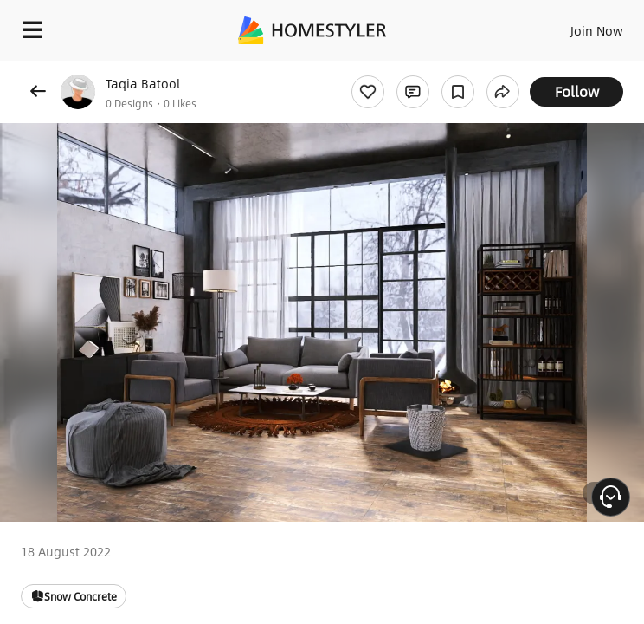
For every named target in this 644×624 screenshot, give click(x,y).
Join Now (596, 30)
